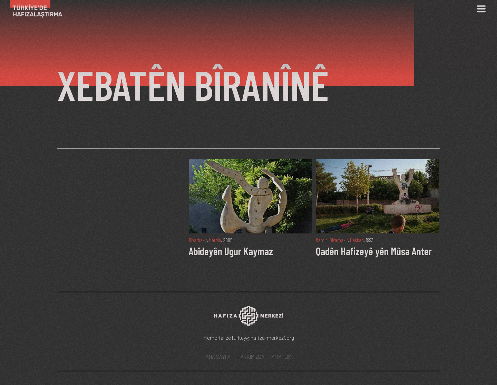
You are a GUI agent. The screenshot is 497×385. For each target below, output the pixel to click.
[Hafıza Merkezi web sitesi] (248, 318)
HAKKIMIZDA (250, 357)
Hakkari (358, 240)
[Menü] (481, 9)
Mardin (215, 240)
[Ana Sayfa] (33, 9)
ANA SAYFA (218, 357)
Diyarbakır (198, 240)
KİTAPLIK (281, 357)
